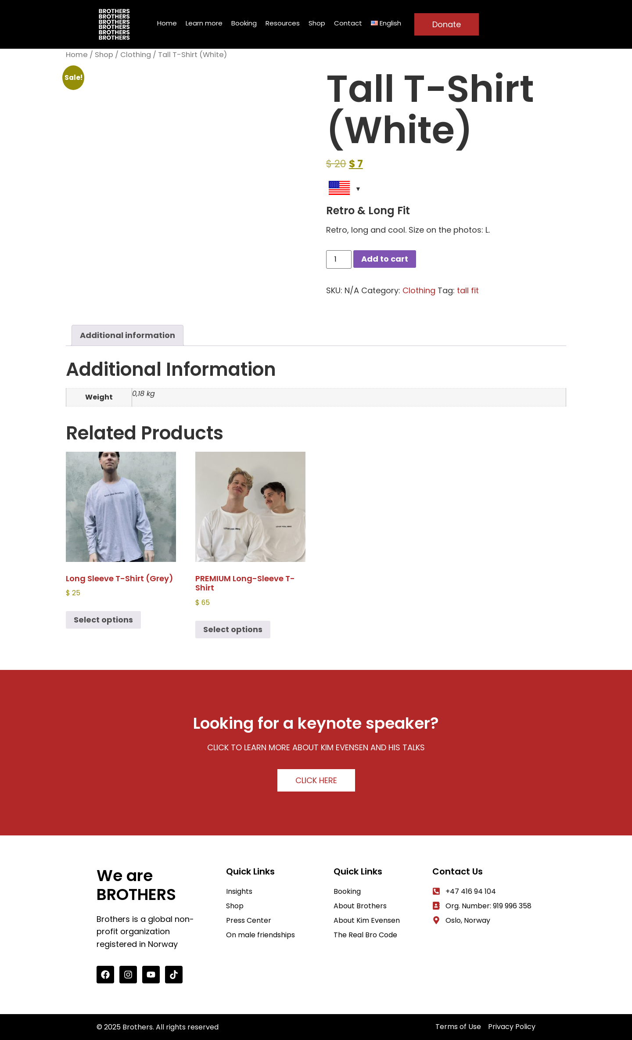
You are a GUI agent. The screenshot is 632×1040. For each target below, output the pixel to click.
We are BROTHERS (136, 885)
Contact (348, 23)
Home (167, 23)
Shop (317, 23)
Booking (244, 23)
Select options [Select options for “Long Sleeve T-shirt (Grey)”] (103, 619)
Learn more (204, 23)
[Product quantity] (339, 259)
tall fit (468, 290)
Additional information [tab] (127, 335)
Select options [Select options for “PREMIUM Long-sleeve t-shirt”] (232, 629)
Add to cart (384, 258)
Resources (283, 23)
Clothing (135, 55)
